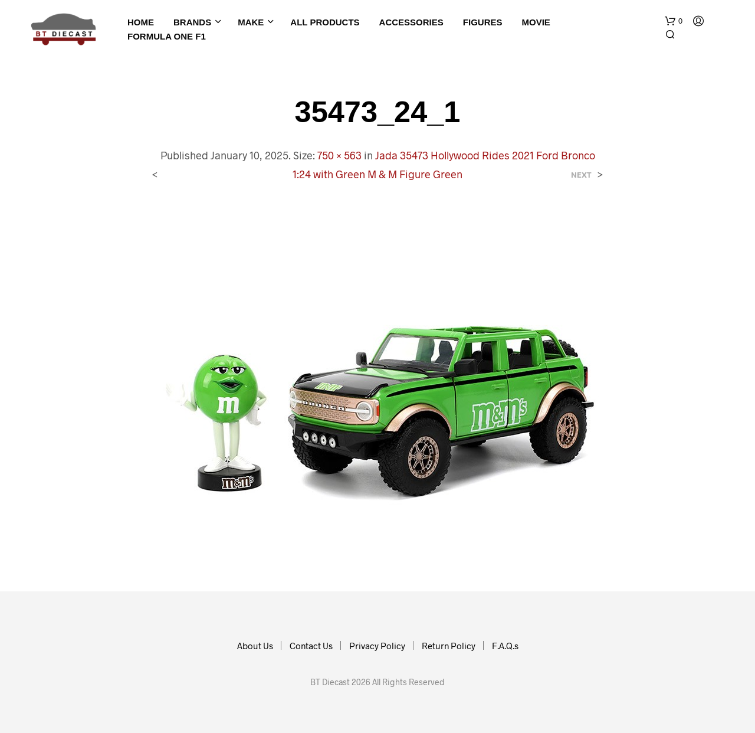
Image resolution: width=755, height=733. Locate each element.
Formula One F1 (166, 36)
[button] (673, 21)
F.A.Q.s (505, 645)
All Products (324, 22)
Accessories (411, 22)
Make (251, 22)
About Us (255, 645)
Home (140, 22)
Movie (535, 22)
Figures (483, 22)
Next (581, 175)
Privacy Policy (377, 645)
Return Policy (448, 645)
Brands (192, 22)
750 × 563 (339, 155)
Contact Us (311, 645)
